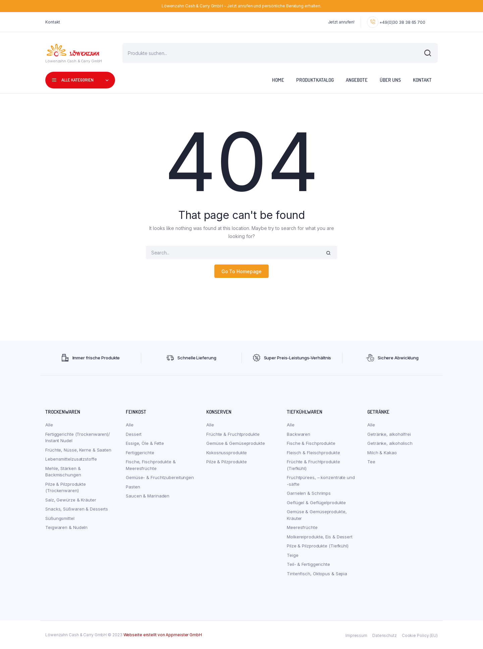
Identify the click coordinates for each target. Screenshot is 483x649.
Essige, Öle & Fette (145, 443)
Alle (49, 424)
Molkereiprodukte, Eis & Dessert (320, 536)
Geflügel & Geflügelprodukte (316, 502)
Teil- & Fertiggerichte (308, 564)
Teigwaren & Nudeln (66, 527)
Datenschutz (384, 635)
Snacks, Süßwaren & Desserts (76, 509)
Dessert (134, 434)
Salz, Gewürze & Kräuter (70, 500)
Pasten (133, 486)
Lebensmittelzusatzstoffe (71, 459)
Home (278, 80)
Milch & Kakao (382, 452)
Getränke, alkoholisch (390, 443)
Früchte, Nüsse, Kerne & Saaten (78, 450)
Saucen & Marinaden (147, 495)
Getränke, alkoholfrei (389, 434)
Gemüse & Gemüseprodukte (235, 443)
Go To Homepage (241, 271)
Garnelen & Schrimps (309, 493)
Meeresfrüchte (302, 527)
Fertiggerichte (140, 452)
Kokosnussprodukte (226, 452)
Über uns (390, 80)
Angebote (357, 80)
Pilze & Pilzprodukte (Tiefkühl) (317, 545)
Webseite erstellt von (162, 634)
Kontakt (52, 21)
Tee (371, 461)
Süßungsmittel (59, 518)
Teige (293, 555)
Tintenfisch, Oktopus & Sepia (317, 573)
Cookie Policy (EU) (420, 635)
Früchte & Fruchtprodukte (233, 434)
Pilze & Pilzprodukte (226, 461)
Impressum (356, 635)
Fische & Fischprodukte (311, 443)
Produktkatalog (315, 80)
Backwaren (298, 434)
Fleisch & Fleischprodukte (313, 452)
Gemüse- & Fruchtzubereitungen (160, 477)
